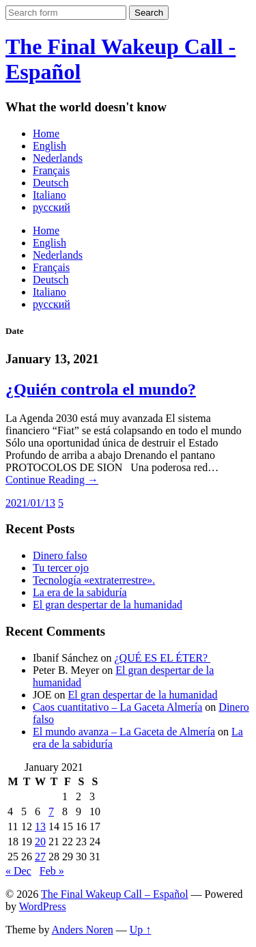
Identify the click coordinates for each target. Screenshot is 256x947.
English (49, 146)
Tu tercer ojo (61, 568)
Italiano (49, 195)
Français (51, 170)
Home (46, 133)
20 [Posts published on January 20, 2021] (40, 841)
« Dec (18, 871)
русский (51, 207)
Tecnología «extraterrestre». (94, 580)
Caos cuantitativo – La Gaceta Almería (117, 707)
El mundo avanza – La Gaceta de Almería (124, 731)
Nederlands (58, 158)
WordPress (42, 906)
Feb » (52, 871)
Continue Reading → (51, 479)
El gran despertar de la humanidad (107, 604)
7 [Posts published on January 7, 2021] (51, 811)
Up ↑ (141, 929)
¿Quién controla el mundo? (100, 389)
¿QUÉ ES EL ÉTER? (163, 658)
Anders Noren (82, 929)
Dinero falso (60, 555)
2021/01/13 (30, 503)
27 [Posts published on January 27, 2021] (40, 856)
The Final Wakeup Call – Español (114, 894)
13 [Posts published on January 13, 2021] (40, 826)
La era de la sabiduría (80, 592)
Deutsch (50, 182)
